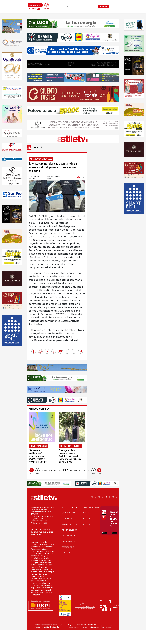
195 (54, 470)
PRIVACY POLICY (69, 524)
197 (65, 470)
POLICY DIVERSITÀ (70, 530)
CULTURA (81, 7)
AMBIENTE (90, 7)
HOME (26, 7)
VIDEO (103, 6)
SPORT (96, 7)
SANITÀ (76, 7)
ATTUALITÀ (65, 7)
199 (75, 470)
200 (80, 470)
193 (45, 470)
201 (85, 470)
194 (50, 470)
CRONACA (52, 7)
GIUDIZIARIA (59, 7)
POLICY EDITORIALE (71, 507)
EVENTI (86, 7)
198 (71, 470)
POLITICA (71, 7)
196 (59, 470)
